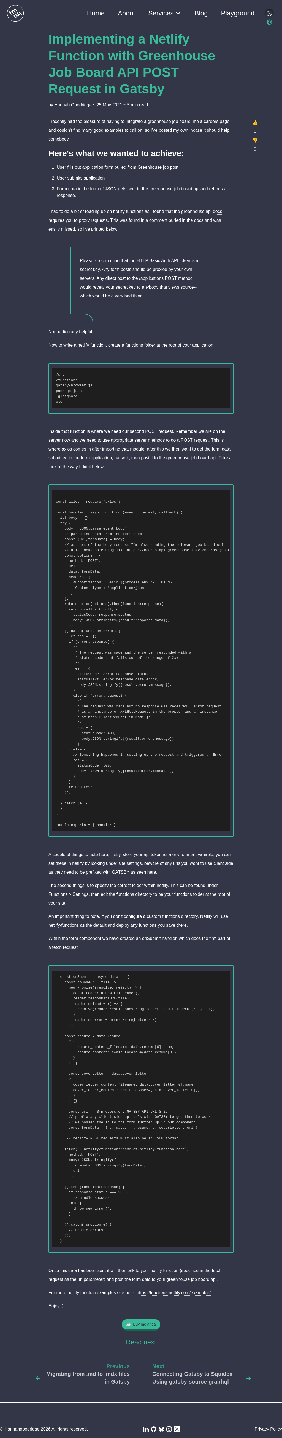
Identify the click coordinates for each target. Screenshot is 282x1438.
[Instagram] (168, 1429)
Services (168, 13)
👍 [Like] (255, 122)
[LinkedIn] (145, 1429)
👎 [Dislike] (255, 140)
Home (96, 13)
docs (217, 211)
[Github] (153, 1429)
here (151, 872)
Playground (237, 13)
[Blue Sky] (161, 1429)
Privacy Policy (268, 1429)
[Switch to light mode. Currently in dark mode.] (269, 22)
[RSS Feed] (176, 1429)
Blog (201, 13)
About (126, 13)
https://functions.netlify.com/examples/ (174, 1292)
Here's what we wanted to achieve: (116, 153)
